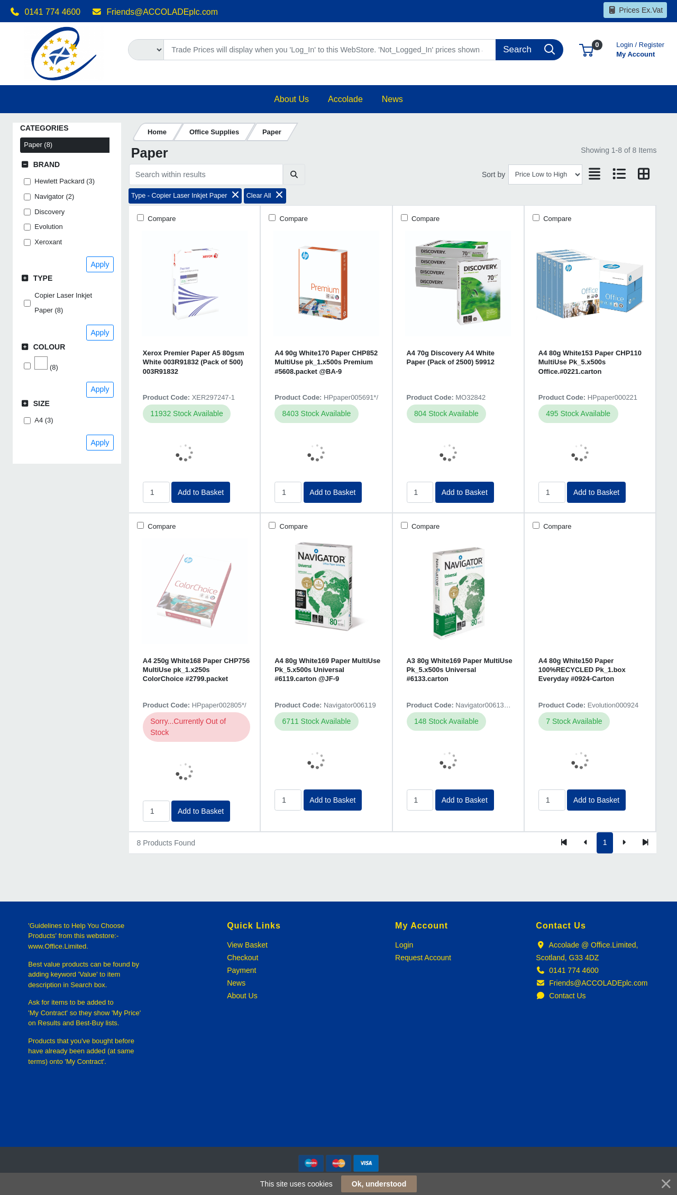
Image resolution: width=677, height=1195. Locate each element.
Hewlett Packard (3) (64, 181)
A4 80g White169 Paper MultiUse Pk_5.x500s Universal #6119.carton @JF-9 (327, 670)
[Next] (624, 842)
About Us (242, 995)
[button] (586, 49)
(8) (46, 363)
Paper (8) (38, 145)
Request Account (423, 957)
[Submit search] (294, 174)
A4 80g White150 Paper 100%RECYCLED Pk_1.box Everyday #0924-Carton (582, 670)
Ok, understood (379, 1184)
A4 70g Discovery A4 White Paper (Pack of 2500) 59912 (451, 357)
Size (41, 403)
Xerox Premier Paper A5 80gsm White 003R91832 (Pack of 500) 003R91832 (193, 362)
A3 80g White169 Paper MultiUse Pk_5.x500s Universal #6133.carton (460, 670)
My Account (640, 48)
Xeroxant (48, 242)
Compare (161, 219)
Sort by (493, 174)
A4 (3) (43, 420)
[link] (338, 1127)
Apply (99, 264)
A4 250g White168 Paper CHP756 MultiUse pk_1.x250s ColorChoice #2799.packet (196, 670)
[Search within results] (206, 174)
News (236, 983)
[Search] (329, 49)
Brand (46, 164)
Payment (241, 970)
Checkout (242, 957)
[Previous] (586, 842)
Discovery (49, 212)
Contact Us (560, 995)
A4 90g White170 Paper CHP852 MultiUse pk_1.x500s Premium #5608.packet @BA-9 (326, 362)
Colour (49, 347)
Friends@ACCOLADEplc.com (155, 11)
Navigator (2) (54, 196)
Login (404, 945)
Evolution (48, 227)
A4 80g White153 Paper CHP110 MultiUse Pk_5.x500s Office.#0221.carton (590, 362)
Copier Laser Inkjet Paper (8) (63, 303)
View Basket (247, 945)
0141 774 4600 (45, 11)
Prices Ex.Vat (635, 10)
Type (43, 278)
